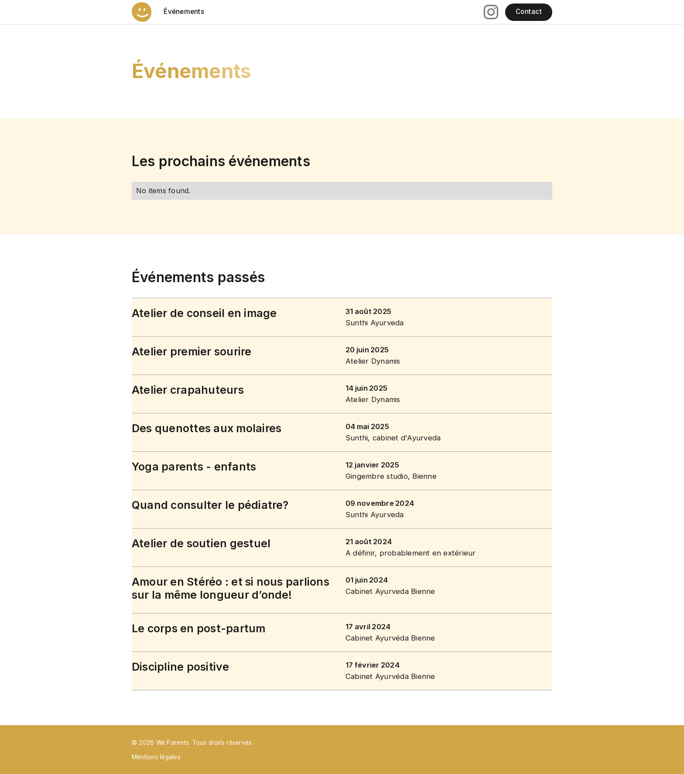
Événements (184, 11)
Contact (529, 11)
